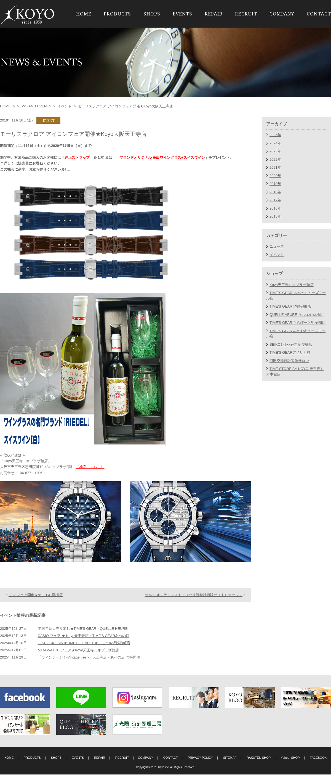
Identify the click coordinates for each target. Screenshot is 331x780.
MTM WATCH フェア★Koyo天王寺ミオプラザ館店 (78, 656)
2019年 (275, 184)
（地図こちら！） (90, 467)
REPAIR (214, 13)
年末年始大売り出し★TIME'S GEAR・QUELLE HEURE (83, 634)
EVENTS (182, 13)
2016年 (275, 208)
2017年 (275, 200)
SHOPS (151, 13)
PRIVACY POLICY (200, 763)
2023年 (275, 151)
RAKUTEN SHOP (259, 763)
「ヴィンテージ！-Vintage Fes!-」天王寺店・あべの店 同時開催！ (91, 663)
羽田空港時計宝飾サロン (289, 361)
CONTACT (319, 13)
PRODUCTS (117, 13)
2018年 (275, 192)
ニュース (276, 246)
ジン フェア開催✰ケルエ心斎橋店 (36, 600)
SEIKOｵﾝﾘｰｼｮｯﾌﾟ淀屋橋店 (290, 344)
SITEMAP (230, 763)
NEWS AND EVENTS (34, 106)
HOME (83, 13)
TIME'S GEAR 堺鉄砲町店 (290, 306)
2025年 (275, 135)
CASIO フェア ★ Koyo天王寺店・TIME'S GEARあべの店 (84, 641)
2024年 (275, 143)
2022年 (275, 159)
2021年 (275, 167)
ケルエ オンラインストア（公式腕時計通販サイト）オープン (194, 600)
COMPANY (281, 13)
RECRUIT (246, 13)
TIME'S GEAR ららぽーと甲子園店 (297, 323)
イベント (64, 106)
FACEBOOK (318, 763)
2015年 (275, 216)
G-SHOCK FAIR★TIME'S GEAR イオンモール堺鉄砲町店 (84, 648)
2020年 (275, 176)
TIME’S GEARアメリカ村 (289, 352)
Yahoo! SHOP (290, 763)
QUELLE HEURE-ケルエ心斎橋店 (296, 315)
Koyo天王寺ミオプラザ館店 (291, 285)
